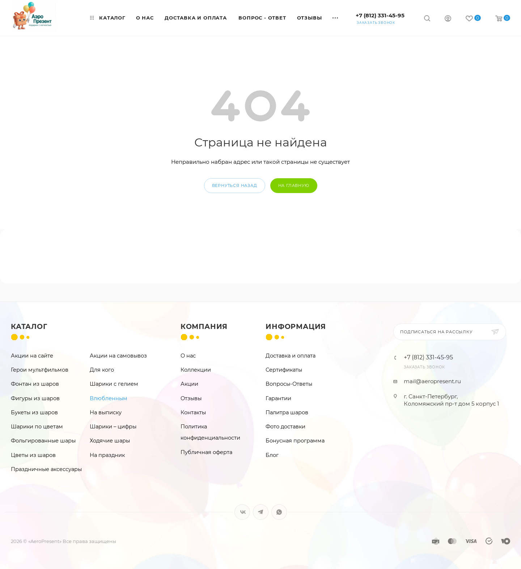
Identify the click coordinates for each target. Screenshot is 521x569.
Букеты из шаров (34, 412)
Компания (204, 326)
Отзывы (191, 398)
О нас (188, 355)
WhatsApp (279, 512)
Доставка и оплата (290, 355)
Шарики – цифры (113, 426)
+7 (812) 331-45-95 (380, 15)
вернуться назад (234, 185)
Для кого (102, 370)
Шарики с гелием (114, 384)
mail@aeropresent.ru (432, 381)
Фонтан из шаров (35, 384)
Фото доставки (285, 426)
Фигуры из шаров (35, 398)
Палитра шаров (287, 412)
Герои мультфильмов (39, 370)
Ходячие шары (110, 440)
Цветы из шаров (33, 455)
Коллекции (196, 370)
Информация (296, 326)
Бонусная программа (295, 440)
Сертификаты (284, 370)
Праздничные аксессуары (46, 469)
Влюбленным (108, 398)
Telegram (260, 512)
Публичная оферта (206, 452)
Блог (272, 455)
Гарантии (278, 398)
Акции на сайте (32, 355)
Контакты (193, 412)
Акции (189, 384)
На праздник (107, 455)
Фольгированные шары (43, 440)
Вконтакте (242, 512)
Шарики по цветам (37, 426)
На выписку (106, 412)
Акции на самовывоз (118, 355)
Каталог (29, 326)
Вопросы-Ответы (289, 384)
